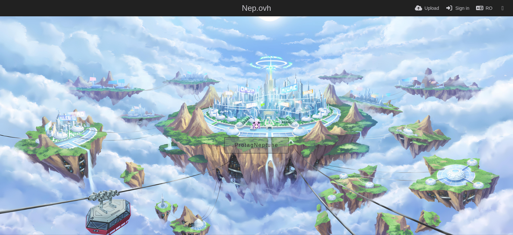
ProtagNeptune (256, 145)
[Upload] (427, 8)
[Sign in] (457, 8)
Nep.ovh (256, 8)
